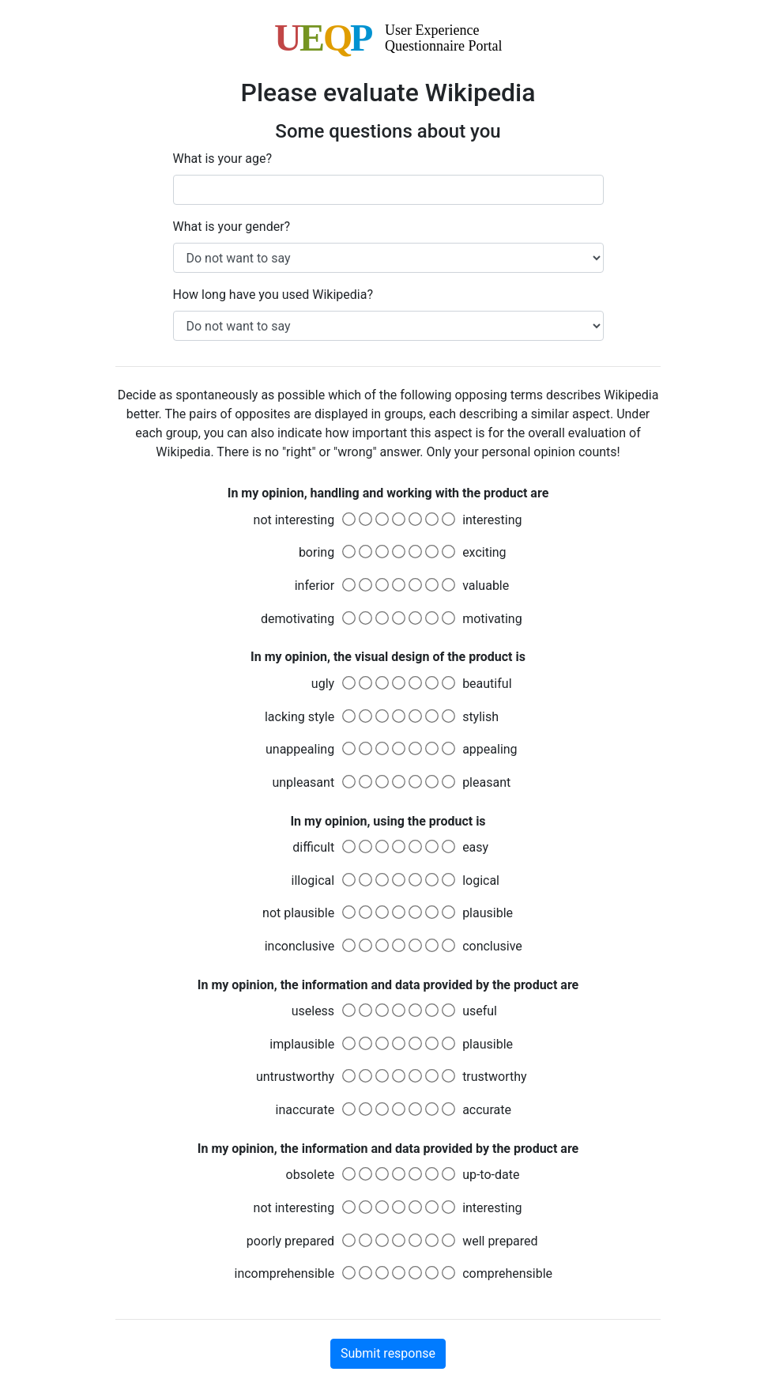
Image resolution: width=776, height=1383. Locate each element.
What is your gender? (232, 226)
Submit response (388, 1353)
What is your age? (223, 158)
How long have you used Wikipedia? (273, 294)
